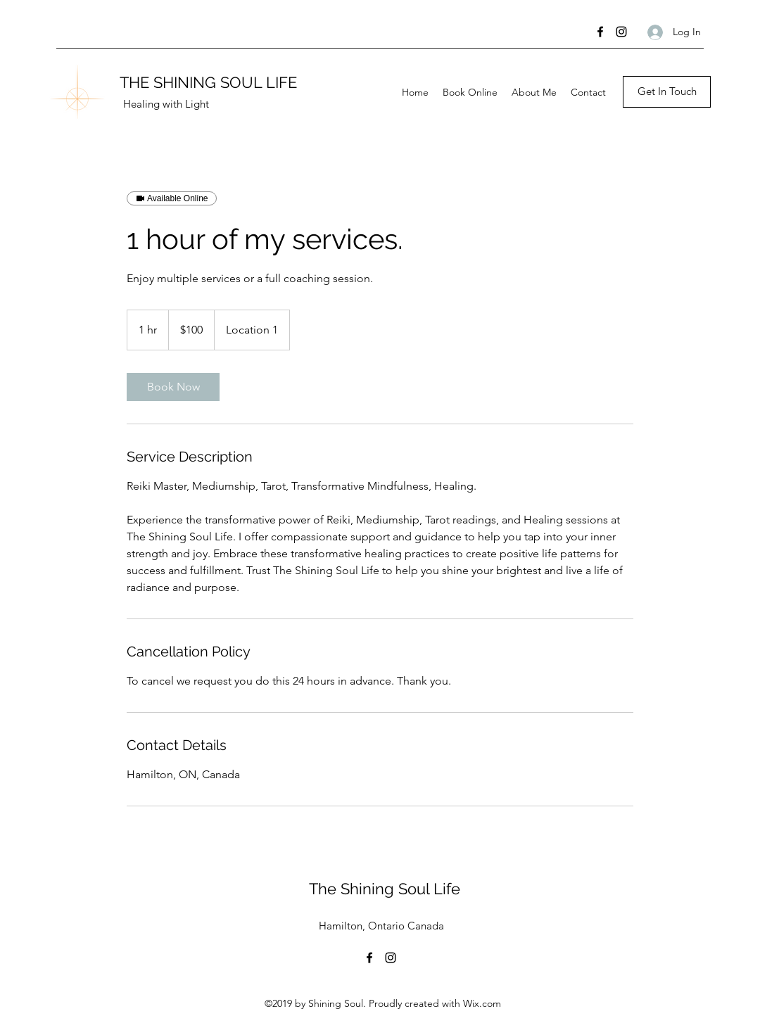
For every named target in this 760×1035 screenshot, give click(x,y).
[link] (173, 387)
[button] (667, 92)
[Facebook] (600, 32)
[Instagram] (621, 32)
